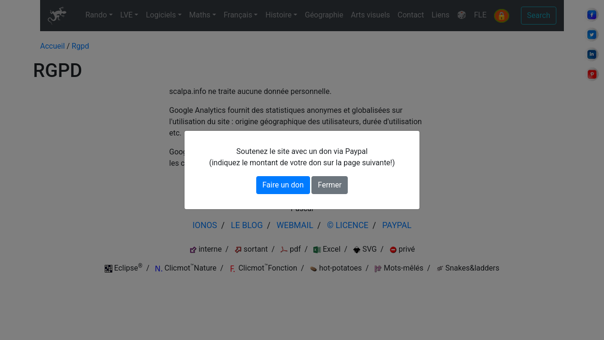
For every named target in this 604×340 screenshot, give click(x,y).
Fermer (330, 184)
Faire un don (283, 184)
